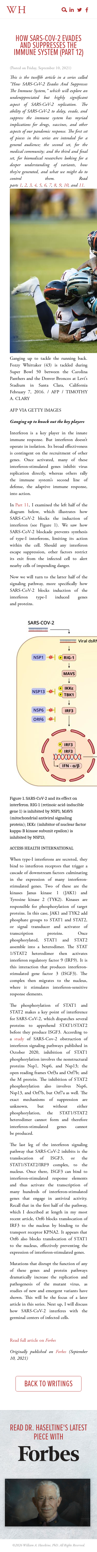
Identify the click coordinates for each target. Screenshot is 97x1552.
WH (16, 10)
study (19, 1039)
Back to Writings (48, 1384)
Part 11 (22, 505)
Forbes (61, 1352)
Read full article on (33, 1340)
